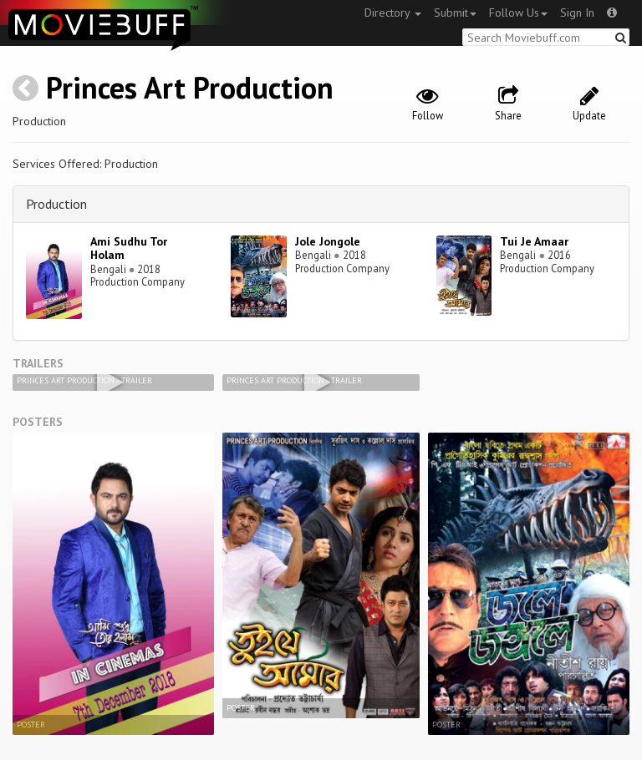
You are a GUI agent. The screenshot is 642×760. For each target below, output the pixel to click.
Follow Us (518, 12)
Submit (455, 12)
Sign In (577, 12)
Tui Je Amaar (534, 241)
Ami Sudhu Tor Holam (128, 248)
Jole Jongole (327, 241)
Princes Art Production (190, 87)
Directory (392, 12)
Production (56, 203)
